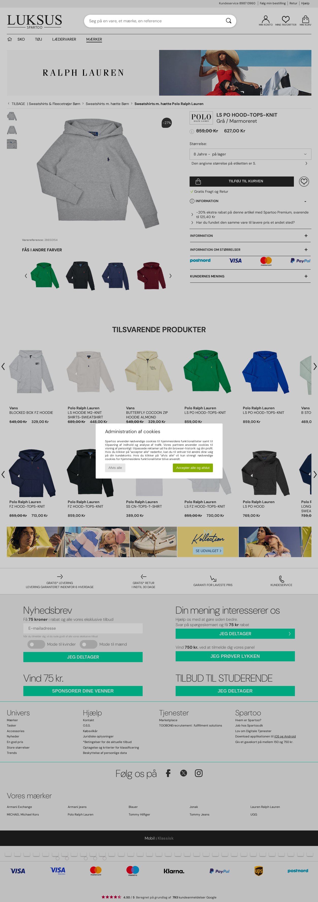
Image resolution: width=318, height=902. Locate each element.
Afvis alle (115, 468)
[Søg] (229, 21)
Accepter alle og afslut (193, 468)
